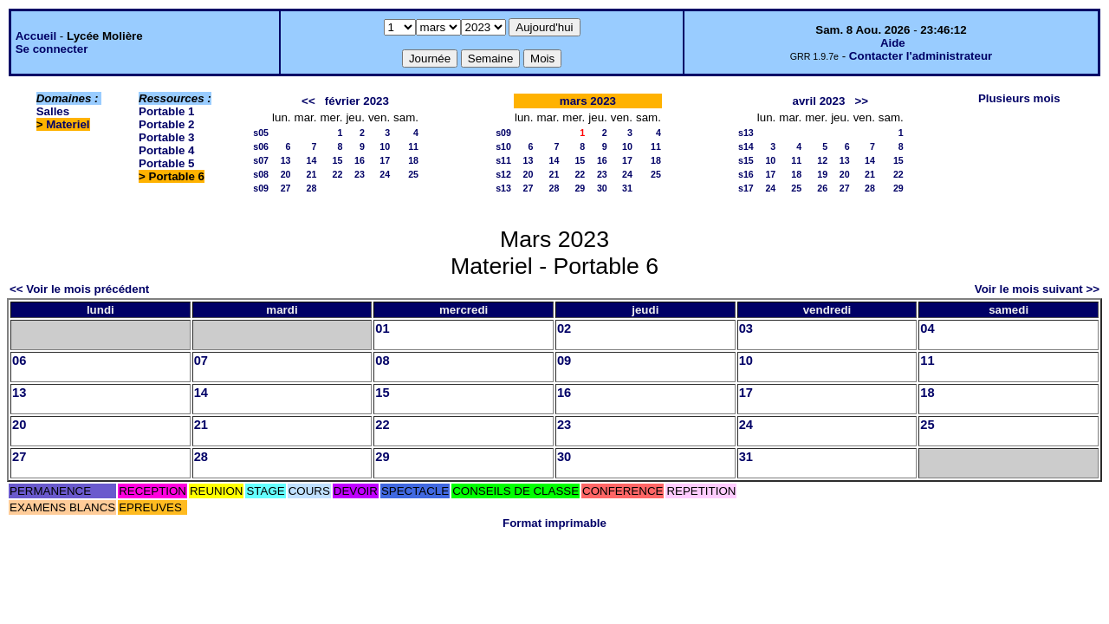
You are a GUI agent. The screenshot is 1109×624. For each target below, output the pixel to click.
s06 (261, 146)
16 (359, 160)
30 (602, 188)
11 (413, 146)
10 (384, 146)
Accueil (36, 35)
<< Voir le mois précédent (79, 289)
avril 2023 (819, 100)
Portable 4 (166, 150)
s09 (261, 188)
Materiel (67, 124)
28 (312, 188)
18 (413, 160)
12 (822, 160)
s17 (746, 188)
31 (627, 188)
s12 (503, 174)
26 (822, 188)
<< (308, 100)
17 (384, 160)
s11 (503, 160)
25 (413, 174)
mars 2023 (588, 100)
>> (861, 100)
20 (286, 174)
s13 (503, 188)
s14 (746, 146)
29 (579, 188)
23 (359, 174)
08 (382, 360)
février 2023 (357, 100)
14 (312, 160)
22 (338, 174)
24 (384, 174)
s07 (261, 160)
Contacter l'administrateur (920, 55)
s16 (746, 174)
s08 (261, 174)
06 (19, 360)
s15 (746, 160)
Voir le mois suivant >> (1037, 289)
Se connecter (52, 48)
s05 (261, 132)
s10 (503, 146)
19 (822, 174)
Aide (892, 42)
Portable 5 (166, 163)
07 (201, 360)
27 (286, 188)
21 (312, 174)
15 (338, 160)
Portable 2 (166, 124)
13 (286, 160)
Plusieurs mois (1019, 98)
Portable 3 (166, 137)
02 (564, 328)
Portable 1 (166, 111)
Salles (53, 111)
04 (927, 328)
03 (746, 328)
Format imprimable (554, 523)
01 (382, 328)
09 (564, 360)
